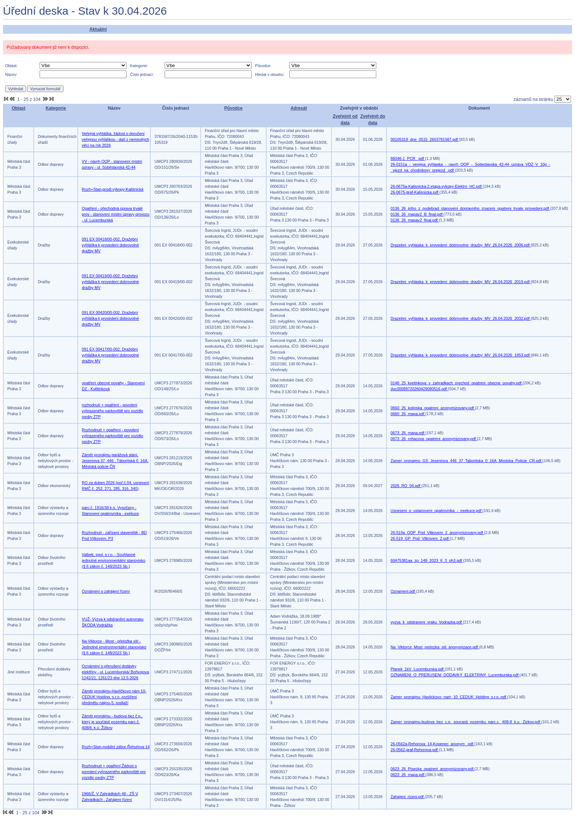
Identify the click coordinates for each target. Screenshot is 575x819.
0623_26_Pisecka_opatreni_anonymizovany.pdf (433, 769)
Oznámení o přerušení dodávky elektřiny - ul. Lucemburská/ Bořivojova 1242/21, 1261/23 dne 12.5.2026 (115, 672)
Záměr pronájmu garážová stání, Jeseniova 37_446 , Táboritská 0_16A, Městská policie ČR (115, 461)
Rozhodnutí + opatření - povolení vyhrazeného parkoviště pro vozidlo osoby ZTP (112, 436)
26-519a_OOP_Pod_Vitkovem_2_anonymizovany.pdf (437, 532)
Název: (11, 74)
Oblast (18, 108)
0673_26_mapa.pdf (408, 433)
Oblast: (11, 65)
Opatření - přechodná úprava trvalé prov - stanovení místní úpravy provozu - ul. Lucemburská (115, 214)
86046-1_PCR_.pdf (408, 158)
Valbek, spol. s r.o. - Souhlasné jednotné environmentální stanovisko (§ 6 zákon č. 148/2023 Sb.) (113, 560)
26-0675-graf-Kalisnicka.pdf (415, 192)
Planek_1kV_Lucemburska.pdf (418, 669)
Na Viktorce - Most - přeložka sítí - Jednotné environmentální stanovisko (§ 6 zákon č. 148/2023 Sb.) (114, 647)
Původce (233, 108)
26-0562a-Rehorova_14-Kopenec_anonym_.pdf (433, 744)
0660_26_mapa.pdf (408, 414)
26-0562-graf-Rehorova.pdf (415, 749)
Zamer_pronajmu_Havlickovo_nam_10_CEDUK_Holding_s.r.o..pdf (449, 697)
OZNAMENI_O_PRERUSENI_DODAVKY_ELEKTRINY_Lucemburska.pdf (455, 675)
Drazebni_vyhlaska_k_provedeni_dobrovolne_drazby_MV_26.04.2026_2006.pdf (461, 245)
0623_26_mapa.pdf (408, 774)
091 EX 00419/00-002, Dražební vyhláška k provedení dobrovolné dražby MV (110, 282)
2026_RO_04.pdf (406, 485)
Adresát (298, 108)
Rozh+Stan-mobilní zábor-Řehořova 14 (116, 747)
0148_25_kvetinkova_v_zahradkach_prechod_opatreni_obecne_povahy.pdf (457, 383)
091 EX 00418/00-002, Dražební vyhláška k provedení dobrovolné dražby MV (110, 245)
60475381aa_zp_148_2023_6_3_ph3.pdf (427, 560)
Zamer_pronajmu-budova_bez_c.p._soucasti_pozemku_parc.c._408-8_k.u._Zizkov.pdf (466, 722)
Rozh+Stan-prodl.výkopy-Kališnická (112, 189)
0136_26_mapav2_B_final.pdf (417, 214)
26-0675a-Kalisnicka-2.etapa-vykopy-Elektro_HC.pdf (437, 186)
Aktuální (98, 29)
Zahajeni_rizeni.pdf (408, 796)
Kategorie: (139, 65)
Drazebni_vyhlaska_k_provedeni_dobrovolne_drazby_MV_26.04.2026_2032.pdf (461, 318)
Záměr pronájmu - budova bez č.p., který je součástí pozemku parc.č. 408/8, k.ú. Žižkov (112, 722)
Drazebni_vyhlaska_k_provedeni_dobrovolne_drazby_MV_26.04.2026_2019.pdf (461, 281)
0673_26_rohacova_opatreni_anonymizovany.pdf (434, 438)
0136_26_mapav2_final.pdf (415, 220)
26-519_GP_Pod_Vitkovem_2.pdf (420, 538)
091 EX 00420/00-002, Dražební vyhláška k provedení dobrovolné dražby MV (110, 318)
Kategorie (55, 108)
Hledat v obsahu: (270, 74)
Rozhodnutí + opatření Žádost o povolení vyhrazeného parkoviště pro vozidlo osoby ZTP (114, 772)
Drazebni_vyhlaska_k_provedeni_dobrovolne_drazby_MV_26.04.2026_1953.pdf (461, 355)
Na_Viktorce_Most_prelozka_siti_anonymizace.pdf (435, 647)
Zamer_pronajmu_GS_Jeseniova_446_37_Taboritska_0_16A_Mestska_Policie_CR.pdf (466, 460)
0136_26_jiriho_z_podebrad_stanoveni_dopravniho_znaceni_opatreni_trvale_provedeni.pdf (470, 208)
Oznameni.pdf (403, 591)
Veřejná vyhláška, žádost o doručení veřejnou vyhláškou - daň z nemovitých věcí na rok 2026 (115, 139)
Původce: (263, 65)
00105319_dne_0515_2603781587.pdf (425, 139)
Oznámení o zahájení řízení (106, 591)
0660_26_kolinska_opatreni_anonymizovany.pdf (433, 408)
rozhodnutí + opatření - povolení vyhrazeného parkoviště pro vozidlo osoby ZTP (112, 411)
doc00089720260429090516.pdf (419, 389)
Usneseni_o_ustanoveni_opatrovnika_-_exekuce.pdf (437, 510)
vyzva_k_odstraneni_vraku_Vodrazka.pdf (427, 622)
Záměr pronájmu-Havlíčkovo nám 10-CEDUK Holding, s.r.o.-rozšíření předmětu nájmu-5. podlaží (114, 697)
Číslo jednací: (142, 74)
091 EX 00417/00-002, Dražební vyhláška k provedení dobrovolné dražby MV (110, 355)
